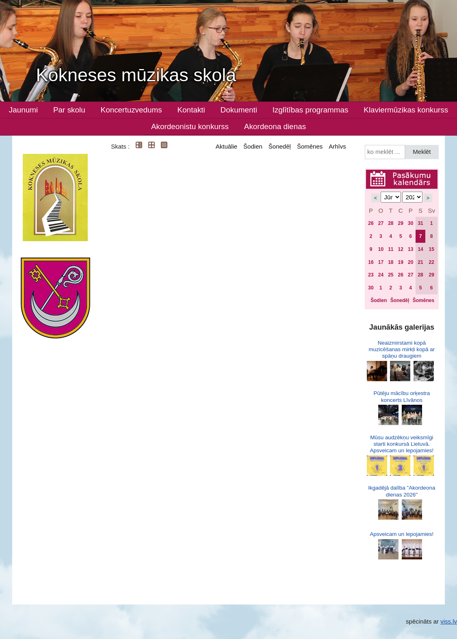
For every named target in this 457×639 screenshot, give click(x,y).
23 (370, 275)
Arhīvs (337, 146)
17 (380, 262)
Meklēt (422, 151)
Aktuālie (226, 146)
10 (380, 249)
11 (390, 249)
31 (420, 223)
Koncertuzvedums (131, 110)
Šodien (252, 146)
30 (410, 223)
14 (420, 249)
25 (390, 275)
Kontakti (191, 110)
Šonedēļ (280, 146)
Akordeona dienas (275, 126)
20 (410, 262)
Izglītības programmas (311, 110)
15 (431, 249)
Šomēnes (310, 146)
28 (390, 223)
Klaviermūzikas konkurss (406, 110)
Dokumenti (239, 110)
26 (370, 223)
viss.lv (448, 621)
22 (431, 262)
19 (400, 262)
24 (380, 275)
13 (410, 249)
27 (380, 223)
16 (370, 262)
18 (390, 262)
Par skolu (69, 110)
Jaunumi (23, 110)
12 (400, 249)
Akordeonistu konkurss (190, 126)
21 (420, 262)
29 (400, 223)
